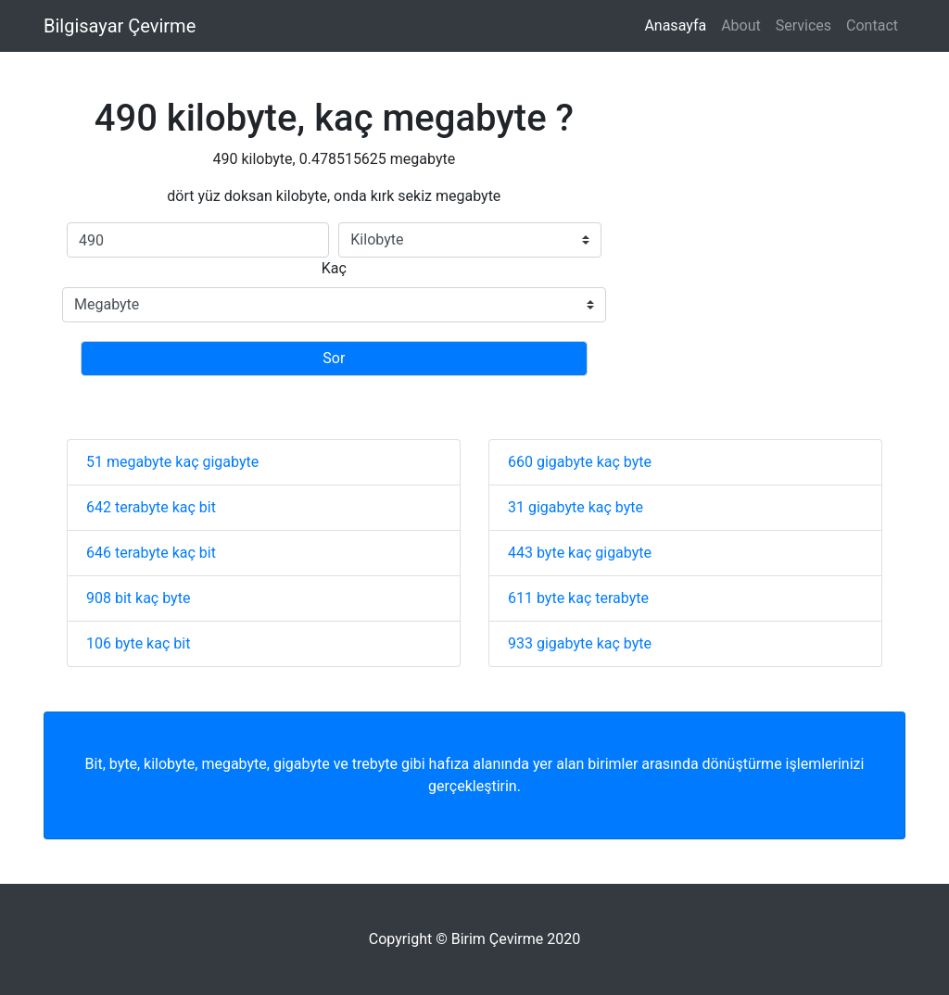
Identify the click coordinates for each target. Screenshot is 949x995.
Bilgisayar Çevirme (120, 26)
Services (803, 25)
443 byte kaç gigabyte (580, 552)
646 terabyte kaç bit (151, 552)
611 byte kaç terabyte (578, 598)
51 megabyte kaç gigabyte (172, 462)
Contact (872, 25)
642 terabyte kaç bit (151, 507)
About (741, 25)
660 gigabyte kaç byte (580, 462)
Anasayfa (675, 25)
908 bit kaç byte (138, 598)
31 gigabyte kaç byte (575, 507)
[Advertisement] (755, 245)
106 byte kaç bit (138, 643)
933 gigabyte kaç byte (580, 643)
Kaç (334, 268)
